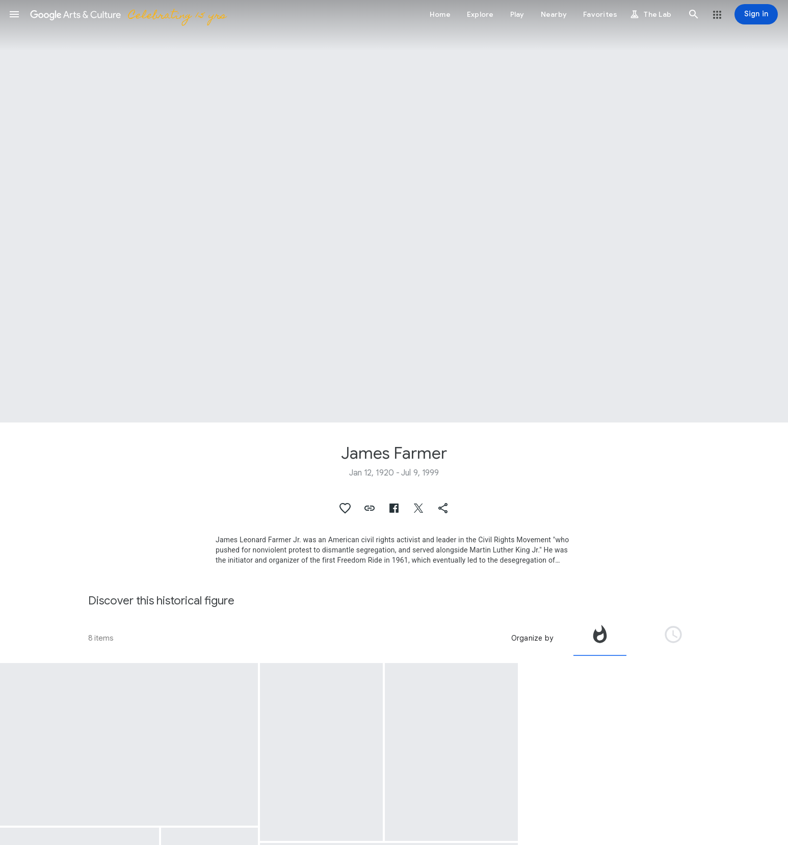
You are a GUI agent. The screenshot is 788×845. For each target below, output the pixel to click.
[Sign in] (756, 14)
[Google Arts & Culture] (128, 14)
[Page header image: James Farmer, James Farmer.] (394, 211)
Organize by (532, 638)
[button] (14, 14)
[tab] (599, 638)
